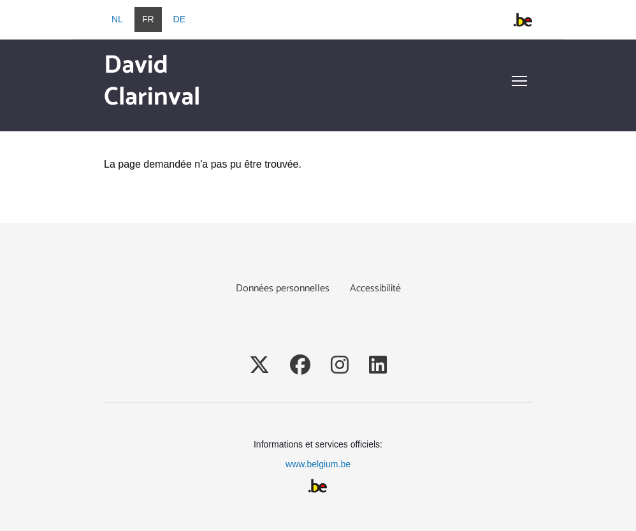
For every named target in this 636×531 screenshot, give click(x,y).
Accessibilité (375, 288)
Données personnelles (282, 288)
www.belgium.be (318, 464)
